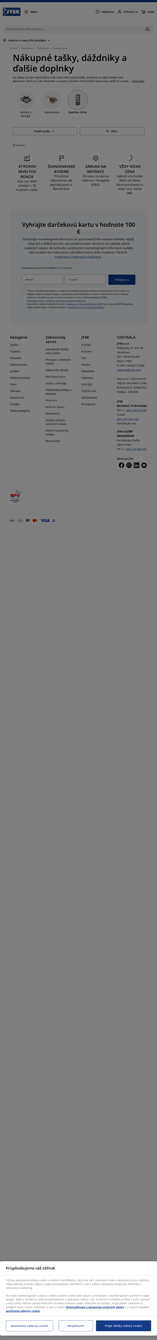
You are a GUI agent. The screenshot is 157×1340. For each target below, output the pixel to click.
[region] (78, 1298)
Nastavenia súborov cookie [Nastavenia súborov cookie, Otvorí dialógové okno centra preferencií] (29, 1326)
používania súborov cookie (23, 1311)
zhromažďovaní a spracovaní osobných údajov (95, 1307)
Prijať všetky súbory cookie (123, 1326)
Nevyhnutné (76, 1326)
